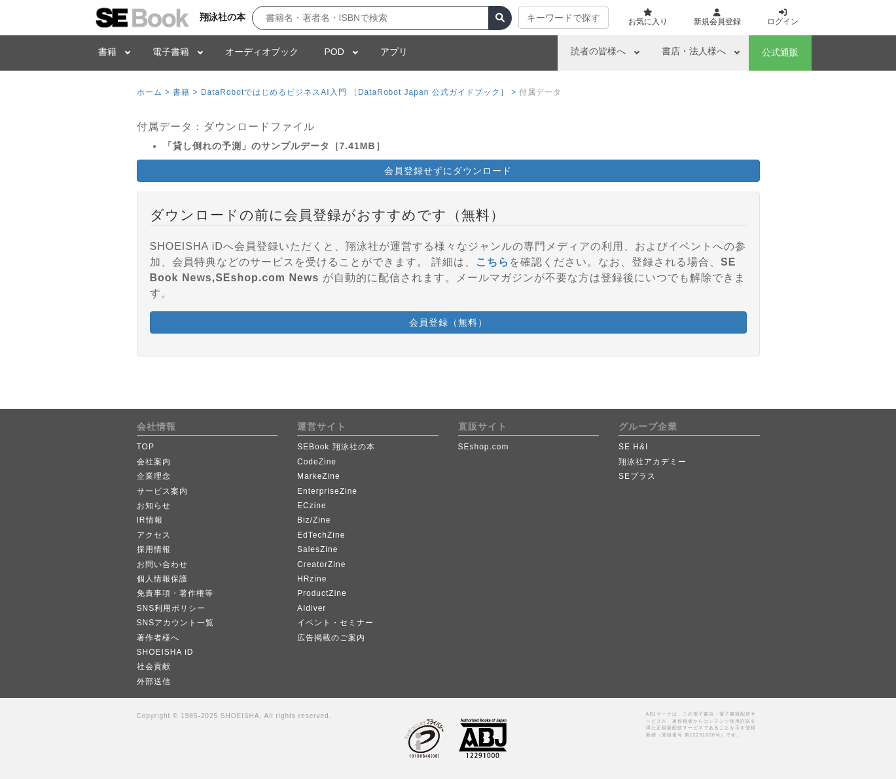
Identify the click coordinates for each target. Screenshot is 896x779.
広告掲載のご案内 (331, 637)
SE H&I (633, 446)
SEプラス (637, 476)
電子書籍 (170, 51)
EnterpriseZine (327, 491)
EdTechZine (321, 535)
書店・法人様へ (694, 51)
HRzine (312, 578)
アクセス (154, 535)
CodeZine (316, 461)
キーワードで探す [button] (563, 17)
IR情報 (150, 520)
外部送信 (154, 681)
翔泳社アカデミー (652, 461)
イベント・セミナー (335, 622)
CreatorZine (321, 564)
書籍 (107, 51)
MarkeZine (318, 476)
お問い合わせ (162, 564)
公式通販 (780, 52)
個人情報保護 (162, 578)
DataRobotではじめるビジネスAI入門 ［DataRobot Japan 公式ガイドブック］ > (358, 92)
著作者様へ (158, 637)
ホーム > (153, 92)
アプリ (394, 51)
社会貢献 (154, 666)
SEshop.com (483, 446)
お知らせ (154, 505)
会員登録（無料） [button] (448, 322)
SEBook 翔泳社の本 (336, 446)
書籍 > (185, 92)
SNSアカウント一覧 (176, 622)
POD (334, 51)
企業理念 (154, 476)
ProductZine (322, 593)
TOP (145, 446)
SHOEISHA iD (165, 652)
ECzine (312, 505)
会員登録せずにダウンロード (448, 170)
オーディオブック (261, 51)
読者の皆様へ (598, 51)
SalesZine (317, 549)
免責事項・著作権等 (175, 593)
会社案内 (154, 461)
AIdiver (311, 608)
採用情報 (154, 549)
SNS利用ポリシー (171, 608)
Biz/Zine (314, 520)
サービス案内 (162, 491)
